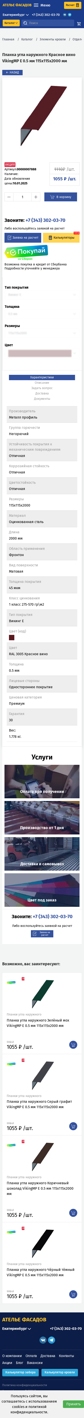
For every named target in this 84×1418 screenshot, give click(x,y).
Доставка (48, 1356)
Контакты (66, 1356)
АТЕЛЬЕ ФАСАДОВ (24, 1319)
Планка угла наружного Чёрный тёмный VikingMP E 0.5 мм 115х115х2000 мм (41, 1272)
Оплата (31, 1356)
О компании (12, 1356)
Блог (19, 1363)
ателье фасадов (17, 5)
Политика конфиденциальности (24, 1385)
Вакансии (35, 1363)
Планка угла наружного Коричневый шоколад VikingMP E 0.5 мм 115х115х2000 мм (40, 1188)
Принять (73, 1404)
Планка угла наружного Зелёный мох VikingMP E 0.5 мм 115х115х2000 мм (38, 1023)
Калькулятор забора (20, 1372)
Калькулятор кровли (60, 1372)
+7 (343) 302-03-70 (46, 15)
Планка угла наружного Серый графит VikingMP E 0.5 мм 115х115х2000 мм (39, 1104)
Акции (7, 1363)
